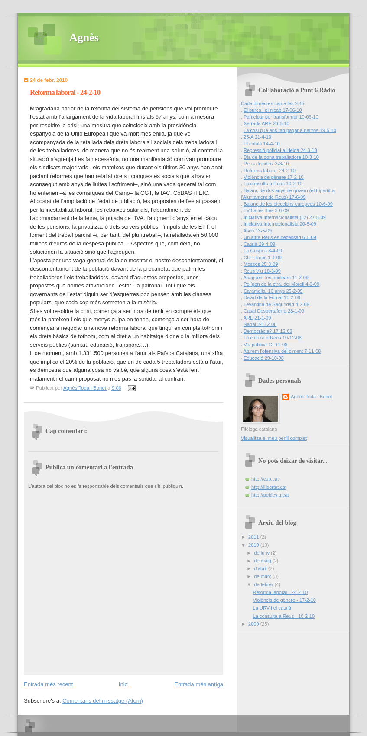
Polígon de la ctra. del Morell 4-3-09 (281, 284)
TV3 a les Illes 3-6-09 (266, 210)
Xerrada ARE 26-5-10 (266, 123)
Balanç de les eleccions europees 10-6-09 (288, 204)
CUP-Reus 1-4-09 (263, 257)
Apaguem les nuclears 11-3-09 (276, 277)
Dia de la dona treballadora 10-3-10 (281, 157)
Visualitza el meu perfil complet (274, 438)
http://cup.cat (265, 478)
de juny (262, 552)
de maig (263, 560)
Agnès (84, 37)
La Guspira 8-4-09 (263, 250)
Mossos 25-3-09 (261, 264)
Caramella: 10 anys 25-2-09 (273, 291)
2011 (254, 536)
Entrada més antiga (198, 684)
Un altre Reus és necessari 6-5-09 (280, 237)
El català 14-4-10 (262, 143)
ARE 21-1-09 (257, 317)
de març (263, 576)
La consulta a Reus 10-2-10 (273, 183)
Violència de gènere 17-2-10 (274, 177)
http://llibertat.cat (268, 487)
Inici (124, 684)
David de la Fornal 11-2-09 (272, 297)
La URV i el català (272, 607)
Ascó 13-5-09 (258, 230)
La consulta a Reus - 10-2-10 (284, 616)
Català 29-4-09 (259, 244)
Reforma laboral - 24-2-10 (280, 592)
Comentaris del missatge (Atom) (102, 700)
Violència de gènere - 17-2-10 (284, 600)
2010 (254, 545)
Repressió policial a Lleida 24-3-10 (280, 150)
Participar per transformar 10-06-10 (281, 116)
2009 (254, 623)
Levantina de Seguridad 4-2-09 (276, 304)
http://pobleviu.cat (270, 494)
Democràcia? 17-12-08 (268, 331)
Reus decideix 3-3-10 (266, 163)
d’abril (261, 568)
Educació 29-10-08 (264, 358)
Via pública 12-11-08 (265, 344)
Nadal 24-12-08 (260, 324)
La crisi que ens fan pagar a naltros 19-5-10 (290, 130)
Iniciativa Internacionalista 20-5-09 (280, 223)
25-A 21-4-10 (257, 136)
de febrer (264, 584)
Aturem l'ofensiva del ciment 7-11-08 (282, 351)
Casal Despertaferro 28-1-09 (274, 310)
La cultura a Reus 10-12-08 (273, 337)
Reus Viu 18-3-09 (262, 271)
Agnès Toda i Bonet (311, 396)
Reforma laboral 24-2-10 (270, 170)
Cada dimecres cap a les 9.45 (272, 103)
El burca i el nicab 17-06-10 (273, 110)
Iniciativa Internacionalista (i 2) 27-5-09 (285, 217)
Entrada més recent (48, 684)
